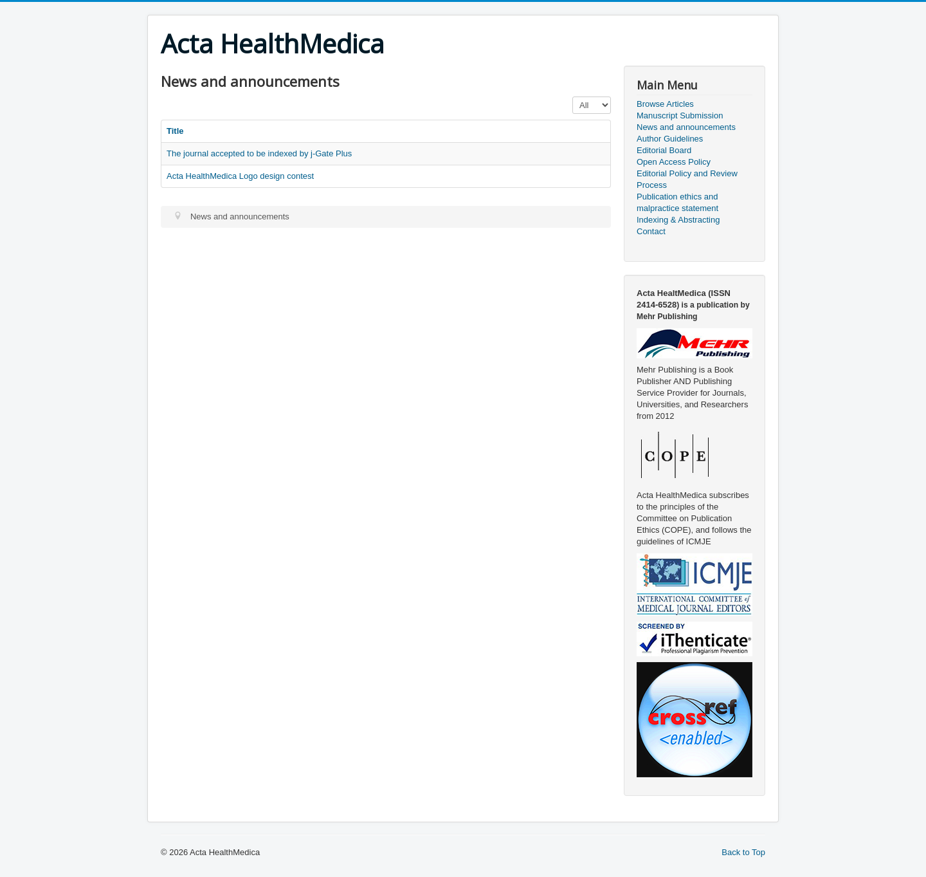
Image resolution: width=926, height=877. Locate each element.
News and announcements (686, 127)
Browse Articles (665, 104)
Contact (651, 231)
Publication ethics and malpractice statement (677, 202)
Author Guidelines (670, 138)
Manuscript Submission (680, 115)
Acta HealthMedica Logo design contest (240, 176)
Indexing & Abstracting (678, 220)
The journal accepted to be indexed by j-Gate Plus (259, 153)
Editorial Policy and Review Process (687, 179)
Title (175, 131)
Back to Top (743, 852)
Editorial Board (664, 150)
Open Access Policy (674, 162)
